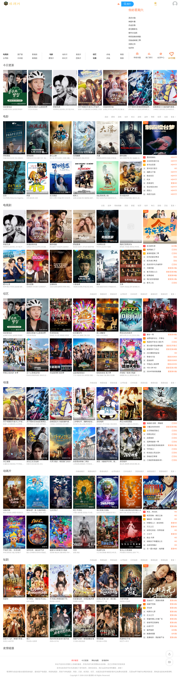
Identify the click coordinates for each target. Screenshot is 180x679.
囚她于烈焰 (149, 604)
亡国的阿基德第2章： (153, 460)
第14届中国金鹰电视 (153, 346)
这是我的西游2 (79, 373)
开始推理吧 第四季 (57, 373)
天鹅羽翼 (148, 268)
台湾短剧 (123, 560)
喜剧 (106, 117)
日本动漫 (133, 383)
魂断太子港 (149, 172)
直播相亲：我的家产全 (153, 638)
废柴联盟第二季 (151, 253)
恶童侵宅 (148, 183)
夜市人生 (148, 283)
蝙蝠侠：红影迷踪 (152, 519)
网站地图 (95, 661)
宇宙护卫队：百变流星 (12, 550)
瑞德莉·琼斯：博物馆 (153, 423)
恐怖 (119, 117)
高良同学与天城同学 (152, 264)
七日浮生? (54, 510)
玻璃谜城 (148, 276)
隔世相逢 (53, 244)
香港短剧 (113, 560)
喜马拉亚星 (149, 165)
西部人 (147, 190)
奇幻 (152, 206)
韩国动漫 (103, 383)
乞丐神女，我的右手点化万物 (37, 599)
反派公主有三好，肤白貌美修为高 (109, 599)
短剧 (6, 560)
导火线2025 (124, 196)
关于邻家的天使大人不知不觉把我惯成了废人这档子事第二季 (101, 107)
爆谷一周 (148, 335)
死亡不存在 (77, 510)
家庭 (133, 206)
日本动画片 (127, 472)
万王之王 (148, 527)
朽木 (146, 179)
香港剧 (34, 54)
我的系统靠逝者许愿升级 (59, 639)
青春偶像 (117, 206)
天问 (75, 550)
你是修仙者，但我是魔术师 (83, 599)
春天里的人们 (150, 272)
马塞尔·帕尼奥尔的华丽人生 (130, 510)
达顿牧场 (53, 284)
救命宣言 (148, 176)
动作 (126, 117)
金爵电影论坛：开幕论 (153, 338)
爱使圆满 (76, 244)
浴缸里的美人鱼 (102, 196)
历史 (166, 206)
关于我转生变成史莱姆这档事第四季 (142, 107)
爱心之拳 (53, 156)
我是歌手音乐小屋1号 (153, 342)
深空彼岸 (123, 462)
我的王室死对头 (126, 244)
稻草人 (75, 196)
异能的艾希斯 (150, 457)
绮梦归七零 (149, 612)
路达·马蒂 (148, 538)
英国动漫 (164, 383)
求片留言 (74, 661)
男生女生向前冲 (126, 333)
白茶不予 (148, 627)
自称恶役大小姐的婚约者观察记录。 (64, 422)
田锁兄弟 (56, 107)
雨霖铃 (5, 599)
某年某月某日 (150, 168)
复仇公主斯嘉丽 (126, 550)
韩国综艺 (103, 294)
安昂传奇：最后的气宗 (35, 550)
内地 (108, 54)
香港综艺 (113, 294)
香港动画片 (104, 472)
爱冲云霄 (6, 284)
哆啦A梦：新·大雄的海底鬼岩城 (38, 510)
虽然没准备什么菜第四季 (37, 107)
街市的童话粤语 (151, 257)
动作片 (65, 54)
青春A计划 (149, 357)
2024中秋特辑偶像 (152, 372)
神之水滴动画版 (126, 422)
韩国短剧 (103, 560)
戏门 (28, 639)
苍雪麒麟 (76, 156)
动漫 (94, 58)
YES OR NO (149, 368)
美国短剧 (144, 560)
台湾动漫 (123, 383)
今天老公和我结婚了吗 (58, 599)
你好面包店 (7, 107)
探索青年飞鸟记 (151, 349)
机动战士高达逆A (151, 453)
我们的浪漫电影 (151, 279)
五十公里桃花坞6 (33, 373)
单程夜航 (6, 156)
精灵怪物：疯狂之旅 (152, 516)
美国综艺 (144, 294)
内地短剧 (93, 560)
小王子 (147, 534)
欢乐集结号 (77, 333)
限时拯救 (123, 156)
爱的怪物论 (149, 157)
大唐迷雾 (76, 284)
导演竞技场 (54, 333)
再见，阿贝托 (150, 512)
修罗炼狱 (148, 630)
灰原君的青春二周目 (81, 462)
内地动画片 (80, 472)
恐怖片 (78, 58)
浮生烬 (147, 608)
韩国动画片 (92, 472)
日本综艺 (133, 294)
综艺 (94, 54)
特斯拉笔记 (149, 434)
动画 (166, 117)
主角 (121, 284)
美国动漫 (144, 383)
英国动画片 (163, 472)
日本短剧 (133, 560)
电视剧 (7, 205)
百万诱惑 (53, 196)
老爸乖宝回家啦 (151, 623)
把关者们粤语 (150, 261)
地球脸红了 (149, 250)
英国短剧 (164, 560)
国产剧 (20, 54)
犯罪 (159, 117)
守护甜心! (148, 449)
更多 (174, 116)
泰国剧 (34, 58)
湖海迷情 (30, 156)
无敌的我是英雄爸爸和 (153, 446)
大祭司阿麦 (124, 599)
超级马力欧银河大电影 (58, 550)
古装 (103, 206)
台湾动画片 (116, 472)
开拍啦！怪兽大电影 (128, 373)
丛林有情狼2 (149, 545)
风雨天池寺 (149, 194)
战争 (146, 117)
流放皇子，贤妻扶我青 (153, 601)
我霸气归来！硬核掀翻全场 (83, 639)
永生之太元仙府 (32, 462)
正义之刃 (148, 616)
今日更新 (85, 661)
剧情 (139, 117)
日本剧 (20, 58)
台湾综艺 (123, 294)
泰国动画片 (151, 472)
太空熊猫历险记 (151, 431)
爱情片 (51, 58)
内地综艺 (93, 294)
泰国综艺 (154, 294)
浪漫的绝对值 (108, 107)
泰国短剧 (154, 560)
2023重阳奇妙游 (151, 353)
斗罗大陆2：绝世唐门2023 (60, 462)
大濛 (98, 156)
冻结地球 (100, 422)
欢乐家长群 (149, 246)
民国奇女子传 (125, 639)
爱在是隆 (30, 284)
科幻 (133, 117)
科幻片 (65, 58)
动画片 (7, 471)
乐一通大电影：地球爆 (153, 549)
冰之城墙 (6, 462)
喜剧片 (78, 54)
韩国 (122, 54)
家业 (98, 284)
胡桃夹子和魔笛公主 (152, 542)
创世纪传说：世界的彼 (153, 531)
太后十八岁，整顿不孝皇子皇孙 (15, 639)
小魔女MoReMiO (151, 427)
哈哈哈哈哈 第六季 (103, 373)
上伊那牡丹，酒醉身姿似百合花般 (86, 422)
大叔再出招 (100, 244)
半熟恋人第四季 (151, 364)
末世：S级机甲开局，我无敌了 (108, 462)
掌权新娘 (100, 639)
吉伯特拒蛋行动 (151, 161)
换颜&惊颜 (149, 634)
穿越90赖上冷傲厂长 (153, 619)
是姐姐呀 (148, 360)
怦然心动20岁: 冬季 (10, 373)
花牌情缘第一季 (151, 442)
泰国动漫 (154, 383)
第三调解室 (100, 333)
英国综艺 (164, 294)
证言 (5, 196)
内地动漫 (93, 383)
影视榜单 (105, 661)
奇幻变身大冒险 (102, 510)
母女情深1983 (150, 187)
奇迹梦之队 (100, 550)
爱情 (113, 117)
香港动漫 (113, 383)
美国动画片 (139, 472)
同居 (28, 196)
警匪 (152, 117)
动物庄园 (6, 510)
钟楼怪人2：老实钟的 (153, 523)
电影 (51, 54)
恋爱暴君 (148, 438)
